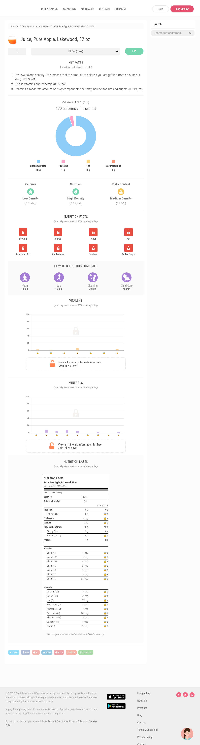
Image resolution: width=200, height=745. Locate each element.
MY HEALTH (87, 8)
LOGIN (161, 9)
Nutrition (142, 700)
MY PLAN (104, 8)
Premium (142, 708)
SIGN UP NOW (182, 9)
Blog (139, 715)
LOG (134, 51)
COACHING (69, 8)
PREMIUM (120, 8)
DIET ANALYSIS (49, 8)
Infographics (144, 693)
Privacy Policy (76, 721)
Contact (141, 722)
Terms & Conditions (58, 721)
